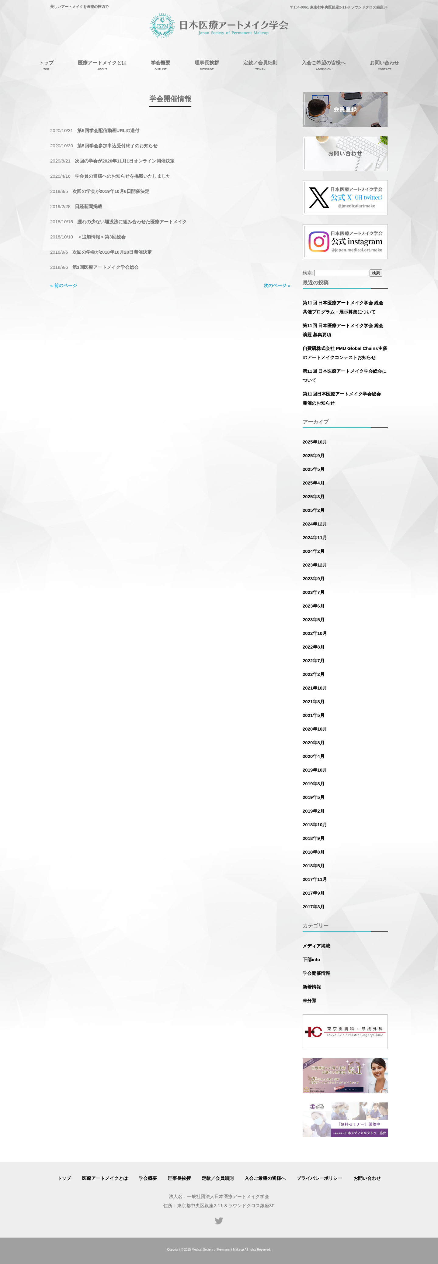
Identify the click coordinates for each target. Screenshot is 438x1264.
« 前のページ (63, 285)
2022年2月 (314, 674)
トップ (64, 1178)
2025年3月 (314, 496)
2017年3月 (314, 906)
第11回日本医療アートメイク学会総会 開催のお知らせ (344, 398)
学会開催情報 (316, 973)
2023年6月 (314, 605)
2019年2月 (314, 811)
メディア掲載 (316, 945)
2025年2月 (314, 510)
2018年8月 (314, 852)
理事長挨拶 (179, 1178)
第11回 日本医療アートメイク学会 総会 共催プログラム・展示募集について (343, 307)
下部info (311, 959)
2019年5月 (314, 797)
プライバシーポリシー (319, 1178)
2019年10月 (315, 769)
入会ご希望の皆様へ (265, 1178)
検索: (308, 272)
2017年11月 (315, 879)
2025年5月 (314, 469)
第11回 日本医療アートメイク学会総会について (345, 375)
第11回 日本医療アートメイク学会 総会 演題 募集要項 (343, 330)
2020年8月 (314, 742)
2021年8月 (314, 701)
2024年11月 (315, 537)
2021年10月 (315, 687)
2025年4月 (314, 482)
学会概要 (148, 1178)
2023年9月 (314, 578)
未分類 (309, 1000)
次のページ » (277, 285)
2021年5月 (314, 715)
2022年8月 (314, 646)
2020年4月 (314, 756)
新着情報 (312, 986)
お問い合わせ (367, 1178)
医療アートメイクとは (105, 1178)
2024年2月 (314, 551)
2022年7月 (314, 660)
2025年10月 (315, 441)
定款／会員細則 (218, 1178)
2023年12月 (315, 564)
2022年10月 (315, 633)
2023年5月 (314, 619)
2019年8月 (314, 783)
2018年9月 (314, 838)
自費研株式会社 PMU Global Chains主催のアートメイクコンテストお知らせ (345, 353)
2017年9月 (314, 893)
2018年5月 (314, 865)
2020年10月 (315, 728)
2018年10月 (315, 824)
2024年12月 (315, 523)
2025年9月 (314, 455)
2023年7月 (314, 592)
